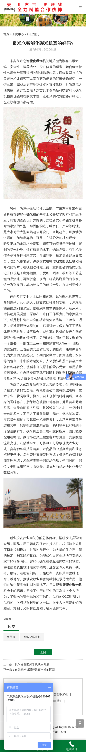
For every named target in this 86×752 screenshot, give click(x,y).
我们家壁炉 (55, 701)
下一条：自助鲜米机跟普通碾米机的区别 (29, 669)
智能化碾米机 (32, 637)
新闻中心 (18, 34)
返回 (43, 652)
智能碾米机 (61, 694)
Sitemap (53, 731)
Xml (63, 731)
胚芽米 (11, 637)
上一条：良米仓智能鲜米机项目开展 (26, 664)
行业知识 (33, 34)
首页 (6, 34)
